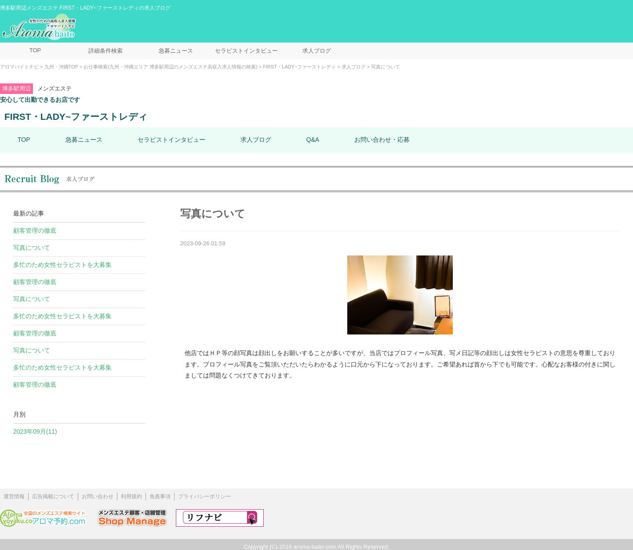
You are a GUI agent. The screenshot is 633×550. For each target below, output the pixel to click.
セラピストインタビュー (246, 50)
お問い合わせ (97, 496)
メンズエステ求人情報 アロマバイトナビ (40, 27)
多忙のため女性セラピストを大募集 (62, 264)
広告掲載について (53, 496)
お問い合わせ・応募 (382, 139)
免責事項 (160, 496)
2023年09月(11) (35, 431)
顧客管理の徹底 (34, 230)
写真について (31, 247)
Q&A (313, 139)
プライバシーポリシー (204, 496)
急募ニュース (176, 50)
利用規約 (131, 496)
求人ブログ (316, 50)
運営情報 (14, 496)
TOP (35, 50)
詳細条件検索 (105, 50)
